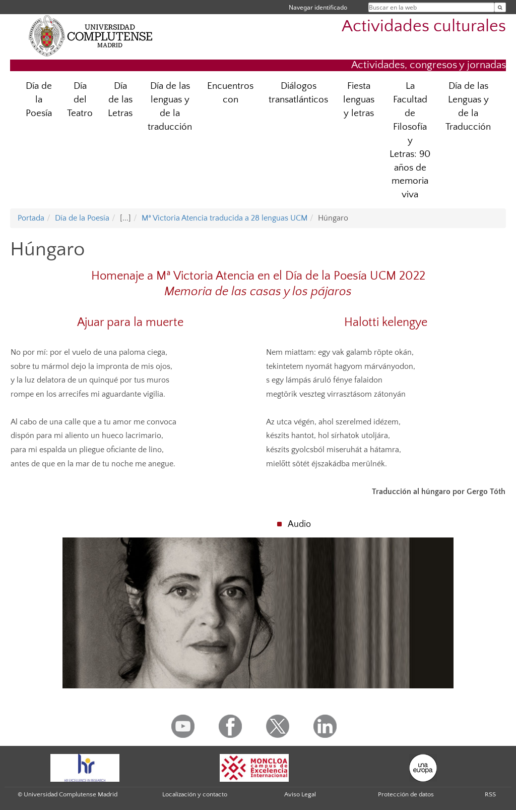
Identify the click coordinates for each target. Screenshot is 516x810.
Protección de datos (406, 794)
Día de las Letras (120, 100)
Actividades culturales (424, 26)
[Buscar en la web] (500, 7)
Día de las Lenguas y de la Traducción (468, 106)
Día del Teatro (80, 100)
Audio (299, 524)
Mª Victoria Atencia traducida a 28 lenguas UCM (224, 218)
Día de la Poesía (39, 100)
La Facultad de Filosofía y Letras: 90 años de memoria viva (410, 140)
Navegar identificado (318, 7)
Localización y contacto (194, 794)
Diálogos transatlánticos (298, 93)
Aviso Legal (300, 794)
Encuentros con (230, 93)
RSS (490, 794)
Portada (31, 218)
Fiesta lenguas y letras (358, 100)
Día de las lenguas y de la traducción (170, 106)
